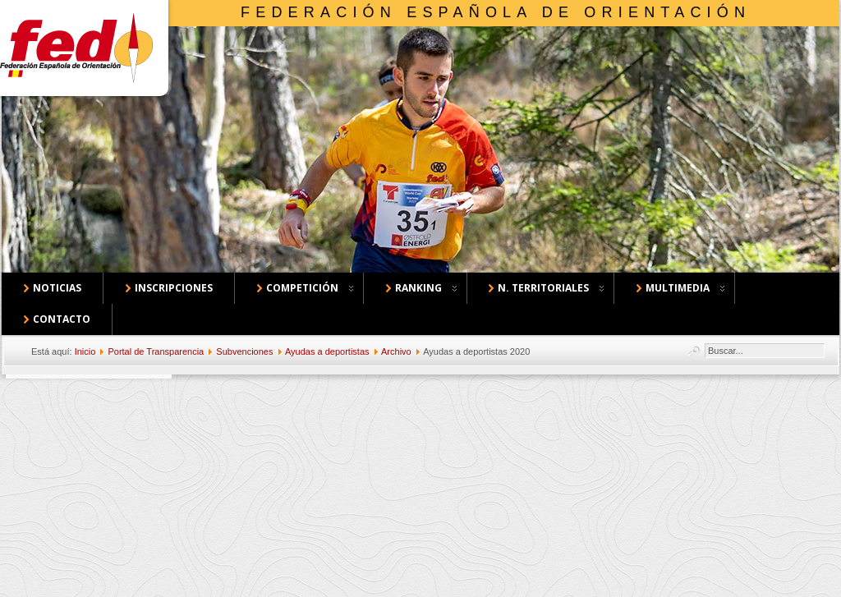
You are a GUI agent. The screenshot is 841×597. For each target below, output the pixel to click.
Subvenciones (244, 351)
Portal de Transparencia (156, 351)
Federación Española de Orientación (496, 12)
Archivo (396, 351)
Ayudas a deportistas (327, 351)
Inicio (85, 351)
